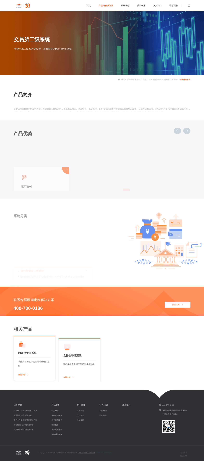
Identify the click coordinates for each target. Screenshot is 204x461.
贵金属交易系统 (155, 79)
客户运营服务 (57, 420)
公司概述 (80, 411)
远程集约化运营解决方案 (24, 425)
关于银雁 (141, 5)
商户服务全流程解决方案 (24, 430)
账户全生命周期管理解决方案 (25, 420)
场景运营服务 (57, 430)
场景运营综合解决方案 (23, 415)
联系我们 (173, 5)
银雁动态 (125, 5)
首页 (89, 5)
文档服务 (55, 425)
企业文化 (80, 415)
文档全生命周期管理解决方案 (25, 411)
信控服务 (55, 411)
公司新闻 (80, 420)
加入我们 (157, 5)
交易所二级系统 (170, 79)
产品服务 (56, 405)
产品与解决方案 (106, 5)
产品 (144, 79)
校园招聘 (103, 411)
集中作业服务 (57, 415)
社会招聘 (103, 415)
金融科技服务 (185, 79)
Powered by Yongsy (104, 453)
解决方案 (18, 405)
